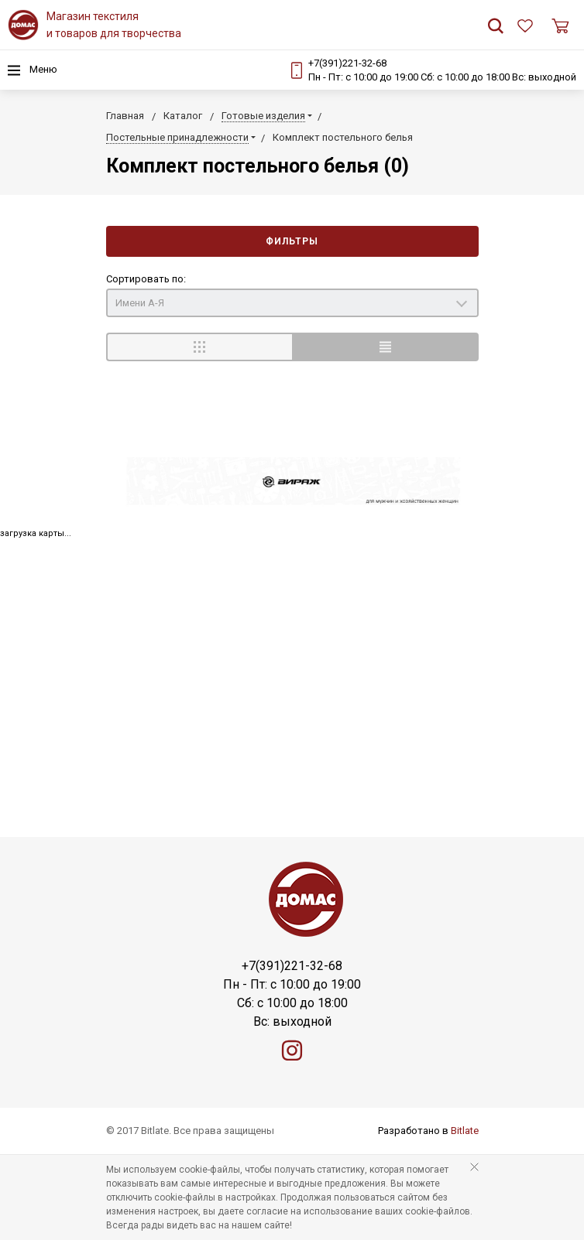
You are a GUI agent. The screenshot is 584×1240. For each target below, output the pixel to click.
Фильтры (292, 241)
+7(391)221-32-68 (347, 63)
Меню (32, 70)
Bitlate (465, 1130)
